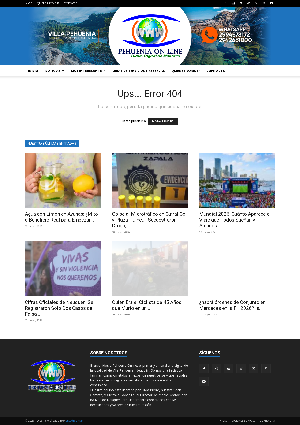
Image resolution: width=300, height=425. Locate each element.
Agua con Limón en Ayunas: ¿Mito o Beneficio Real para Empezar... (61, 217)
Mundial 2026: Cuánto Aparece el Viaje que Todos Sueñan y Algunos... (235, 220)
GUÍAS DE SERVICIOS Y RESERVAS (138, 70)
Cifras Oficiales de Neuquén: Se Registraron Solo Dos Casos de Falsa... (59, 308)
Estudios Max (74, 421)
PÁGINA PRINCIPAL (163, 121)
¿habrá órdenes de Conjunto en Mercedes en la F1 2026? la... (232, 305)
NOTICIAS (54, 70)
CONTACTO (70, 3)
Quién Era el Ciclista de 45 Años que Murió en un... (146, 305)
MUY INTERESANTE (88, 70)
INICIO (29, 3)
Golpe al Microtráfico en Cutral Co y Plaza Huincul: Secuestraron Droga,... (148, 220)
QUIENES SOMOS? (48, 3)
